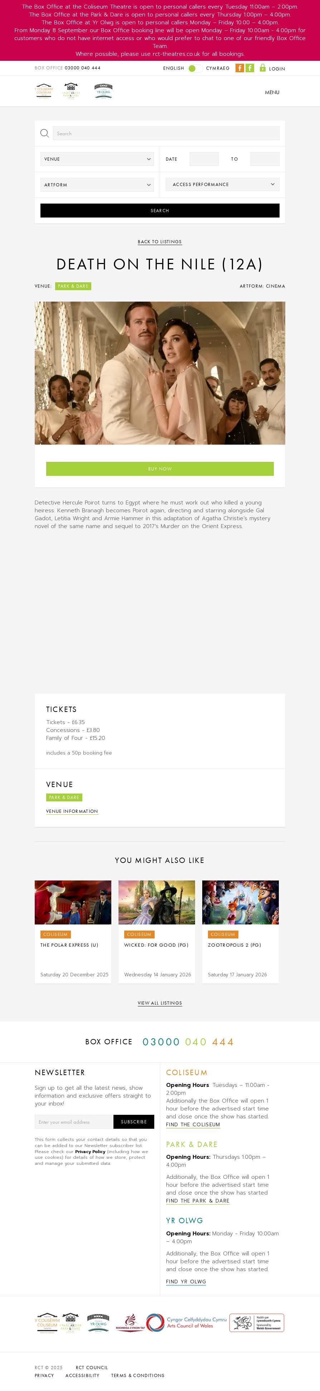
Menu (272, 92)
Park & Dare (73, 286)
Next (287, 932)
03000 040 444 (83, 68)
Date (171, 159)
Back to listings (160, 242)
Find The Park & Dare (198, 1200)
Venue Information (72, 811)
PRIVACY (44, 1375)
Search (160, 211)
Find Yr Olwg (186, 1281)
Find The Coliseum (193, 1124)
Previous (25, 932)
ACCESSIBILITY (83, 1375)
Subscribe (134, 1122)
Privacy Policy (90, 1151)
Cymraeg (218, 68)
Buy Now (160, 469)
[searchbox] (222, 184)
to (234, 159)
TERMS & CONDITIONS (138, 1375)
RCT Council (92, 1368)
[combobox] (223, 184)
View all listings (160, 1003)
